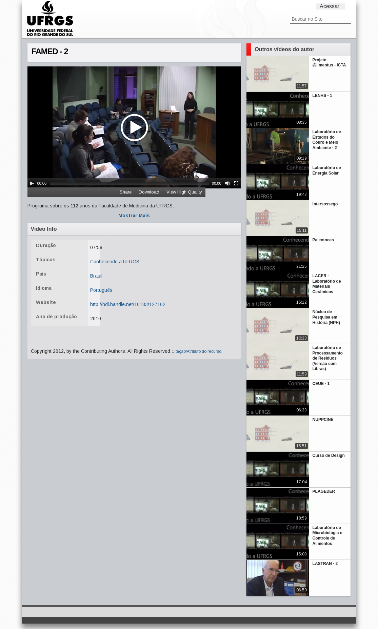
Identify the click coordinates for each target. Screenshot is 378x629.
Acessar (329, 6)
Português (101, 290)
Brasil (96, 276)
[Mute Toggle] (227, 183)
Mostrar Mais (134, 215)
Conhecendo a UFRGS (114, 261)
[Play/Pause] (32, 183)
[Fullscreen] (236, 183)
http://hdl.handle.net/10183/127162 (127, 304)
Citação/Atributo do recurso (196, 351)
